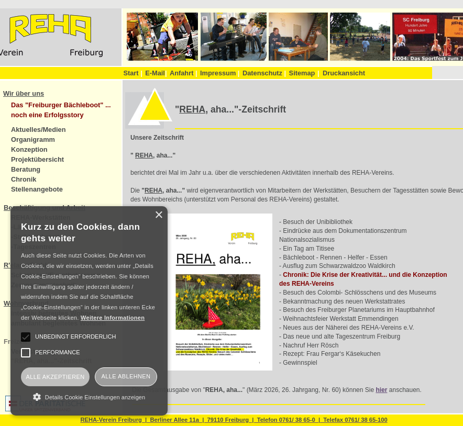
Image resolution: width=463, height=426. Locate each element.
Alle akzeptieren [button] (55, 377)
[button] (89, 396)
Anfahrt (183, 73)
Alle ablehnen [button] (126, 376)
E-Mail (156, 73)
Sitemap (302, 73)
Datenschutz (264, 73)
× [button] (158, 215)
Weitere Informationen (113, 318)
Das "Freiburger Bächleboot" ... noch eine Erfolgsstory (61, 110)
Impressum (219, 73)
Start (132, 73)
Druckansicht (344, 73)
